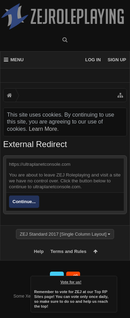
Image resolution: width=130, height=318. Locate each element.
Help (39, 251)
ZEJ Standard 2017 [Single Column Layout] (63, 234)
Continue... (24, 201)
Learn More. (44, 129)
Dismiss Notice (112, 280)
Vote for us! (70, 282)
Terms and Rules (69, 251)
